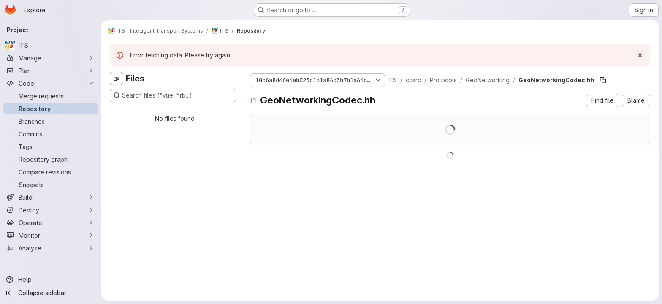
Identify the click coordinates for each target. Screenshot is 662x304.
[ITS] (50, 45)
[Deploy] (50, 210)
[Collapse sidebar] (50, 293)
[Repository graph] (50, 159)
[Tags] (50, 146)
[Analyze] (50, 248)
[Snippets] (50, 184)
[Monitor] (50, 235)
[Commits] (50, 134)
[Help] (50, 279)
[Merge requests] (50, 96)
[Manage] (50, 58)
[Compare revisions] (50, 172)
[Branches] (50, 121)
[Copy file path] (603, 80)
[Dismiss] (640, 55)
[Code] (50, 83)
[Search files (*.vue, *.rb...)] (173, 95)
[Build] (50, 197)
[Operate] (50, 222)
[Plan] (50, 70)
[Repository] (50, 108)
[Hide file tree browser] (116, 78)
